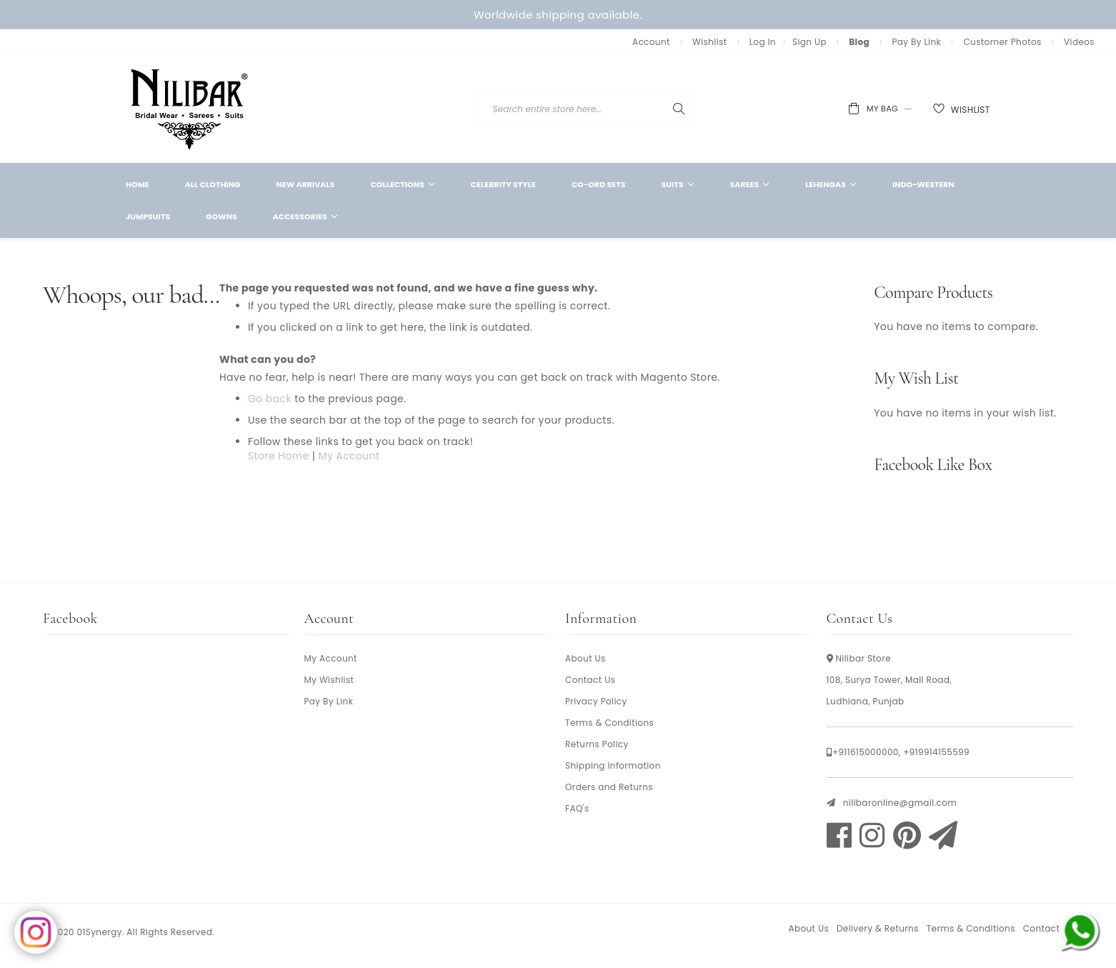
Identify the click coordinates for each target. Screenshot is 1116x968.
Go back (270, 398)
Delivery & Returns (878, 928)
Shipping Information (613, 765)
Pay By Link (916, 42)
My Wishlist (329, 680)
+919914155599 (936, 752)
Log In (762, 42)
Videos (1079, 42)
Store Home (278, 456)
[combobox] (668, 109)
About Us (585, 658)
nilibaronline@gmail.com (900, 803)
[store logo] (190, 108)
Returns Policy (597, 744)
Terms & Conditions (609, 723)
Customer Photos (1002, 42)
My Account (348, 456)
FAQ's (577, 808)
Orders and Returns (609, 787)
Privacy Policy (596, 701)
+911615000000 (865, 752)
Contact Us (590, 680)
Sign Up (809, 42)
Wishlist (709, 42)
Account (651, 42)
